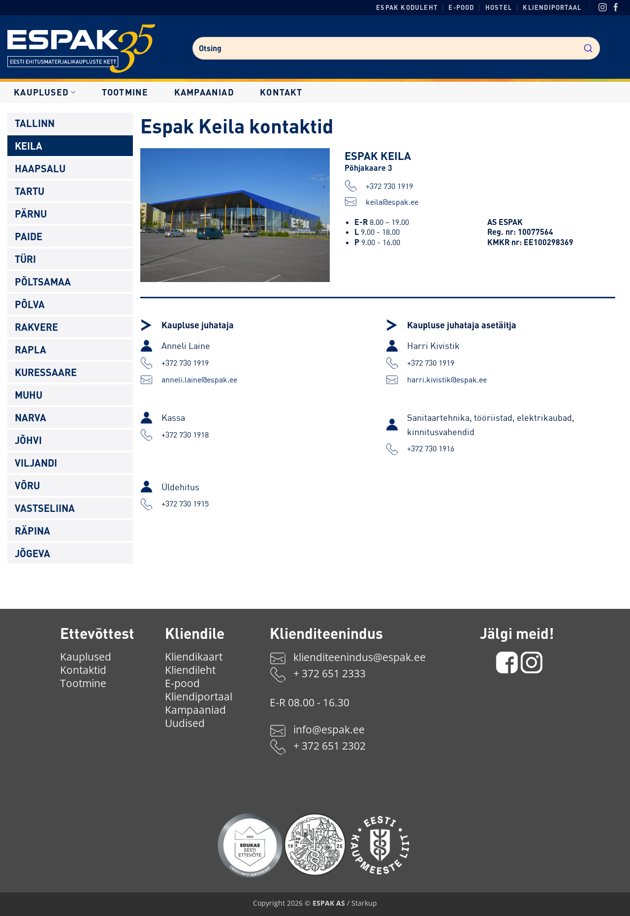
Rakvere (36, 326)
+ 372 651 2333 (329, 673)
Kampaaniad (204, 92)
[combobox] (396, 48)
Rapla (30, 349)
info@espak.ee (329, 729)
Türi (25, 259)
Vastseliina (45, 508)
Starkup (364, 903)
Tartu (29, 191)
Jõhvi (28, 440)
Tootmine (125, 92)
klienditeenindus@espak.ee (359, 657)
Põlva (30, 304)
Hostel (498, 7)
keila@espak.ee (381, 201)
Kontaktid (83, 670)
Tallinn (35, 123)
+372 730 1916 (430, 448)
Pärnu (31, 213)
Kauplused (45, 92)
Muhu (28, 394)
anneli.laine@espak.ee (199, 379)
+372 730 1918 (185, 435)
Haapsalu (40, 168)
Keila (28, 145)
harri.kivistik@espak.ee (447, 379)
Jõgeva (32, 553)
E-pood (461, 7)
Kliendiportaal (552, 7)
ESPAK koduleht (407, 7)
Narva (30, 417)
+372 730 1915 (185, 503)
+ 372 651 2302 (329, 746)
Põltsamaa (43, 281)
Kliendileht (190, 670)
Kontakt (281, 92)
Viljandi (36, 462)
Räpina (32, 530)
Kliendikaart (193, 656)
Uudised (185, 723)
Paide (28, 236)
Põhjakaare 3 (368, 167)
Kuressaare (46, 372)
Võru (27, 485)
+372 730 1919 (379, 186)
